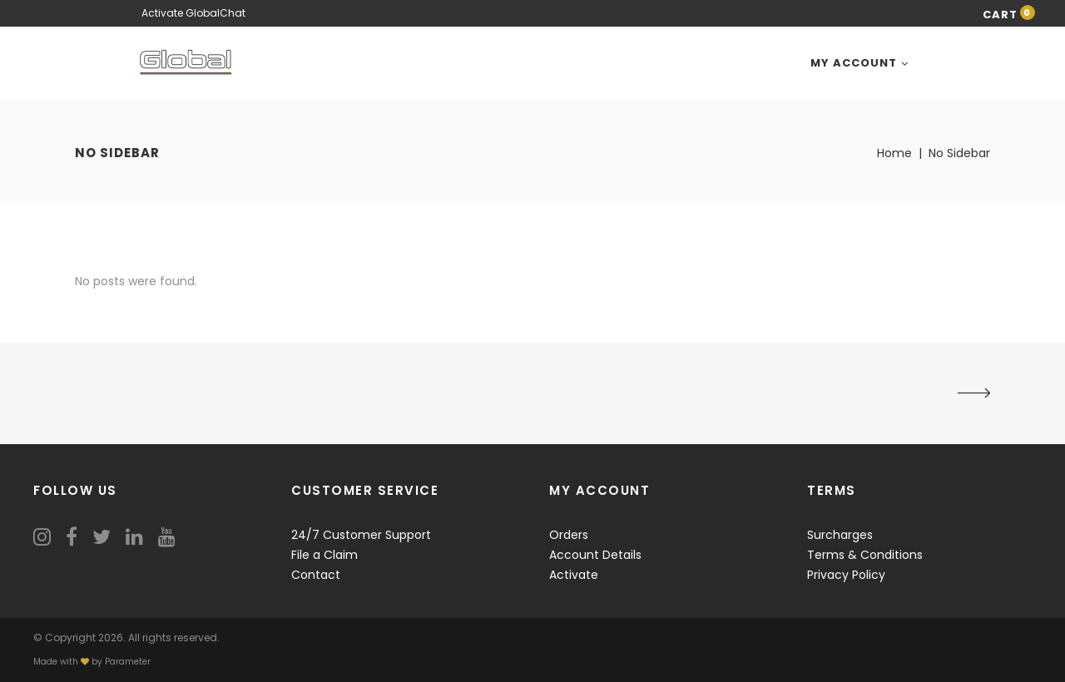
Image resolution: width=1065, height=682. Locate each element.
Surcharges (840, 534)
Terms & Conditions (865, 554)
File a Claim (324, 554)
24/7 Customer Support (361, 534)
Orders (568, 534)
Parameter (128, 661)
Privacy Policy (846, 574)
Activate (573, 574)
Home (894, 153)
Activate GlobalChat (193, 13)
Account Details (595, 554)
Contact (315, 574)
